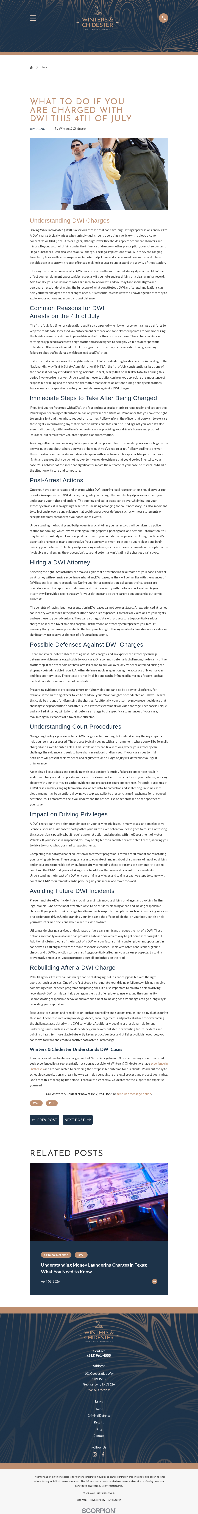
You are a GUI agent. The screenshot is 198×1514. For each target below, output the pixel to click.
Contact (98, 1436)
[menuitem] (82, 1499)
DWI (36, 1103)
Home (99, 1409)
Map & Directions (99, 1390)
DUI (52, 1103)
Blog (99, 1429)
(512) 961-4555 (101, 1094)
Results (99, 1422)
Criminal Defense (99, 1415)
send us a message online (134, 1094)
